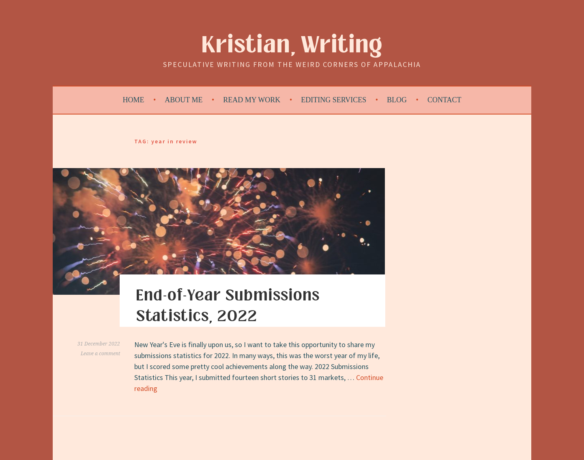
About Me (183, 100)
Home (133, 100)
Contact (444, 100)
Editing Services (333, 100)
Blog (397, 100)
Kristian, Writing (292, 45)
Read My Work (251, 100)
